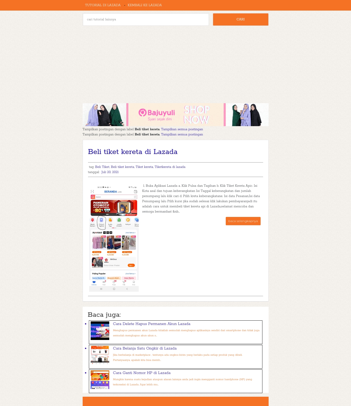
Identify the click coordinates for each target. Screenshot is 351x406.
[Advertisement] (176, 64)
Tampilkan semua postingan (182, 129)
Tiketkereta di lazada (170, 167)
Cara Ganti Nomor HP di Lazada (142, 372)
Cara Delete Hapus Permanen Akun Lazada (152, 323)
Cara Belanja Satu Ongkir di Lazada (145, 348)
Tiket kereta (144, 167)
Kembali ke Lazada (145, 5)
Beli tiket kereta (122, 167)
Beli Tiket (102, 167)
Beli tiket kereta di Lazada (133, 152)
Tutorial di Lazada (103, 5)
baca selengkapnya (243, 221)
